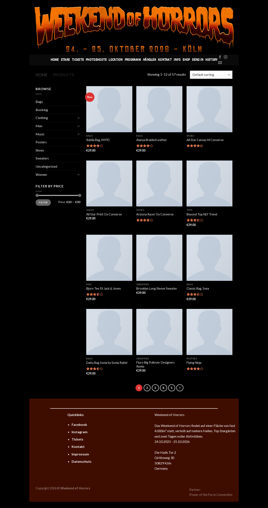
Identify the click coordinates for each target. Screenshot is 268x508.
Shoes (40, 150)
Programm (133, 59)
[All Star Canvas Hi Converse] (210, 109)
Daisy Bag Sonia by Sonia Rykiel (106, 362)
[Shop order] (211, 75)
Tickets (78, 59)
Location (115, 59)
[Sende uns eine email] (220, 63)
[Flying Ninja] (210, 332)
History (211, 59)
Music (40, 134)
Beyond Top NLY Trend (202, 214)
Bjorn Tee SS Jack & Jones (103, 288)
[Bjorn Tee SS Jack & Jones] (109, 258)
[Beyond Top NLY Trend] (210, 184)
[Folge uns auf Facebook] (220, 57)
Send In (197, 59)
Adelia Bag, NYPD (98, 140)
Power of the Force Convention (210, 494)
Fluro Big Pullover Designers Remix (155, 364)
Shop (186, 59)
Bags (39, 102)
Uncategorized (46, 166)
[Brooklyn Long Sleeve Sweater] (159, 258)
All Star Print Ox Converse (104, 214)
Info (177, 59)
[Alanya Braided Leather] (159, 109)
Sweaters (42, 158)
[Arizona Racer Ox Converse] (159, 184)
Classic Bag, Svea (198, 288)
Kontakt (165, 59)
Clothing (42, 118)
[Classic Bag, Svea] (210, 258)
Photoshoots (96, 59)
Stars (65, 59)
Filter (43, 202)
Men (39, 126)
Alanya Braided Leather (151, 140)
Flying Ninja (194, 362)
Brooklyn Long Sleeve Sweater (156, 288)
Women (41, 174)
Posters (41, 142)
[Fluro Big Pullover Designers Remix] (159, 332)
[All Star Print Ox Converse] (109, 184)
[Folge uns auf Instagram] (225, 57)
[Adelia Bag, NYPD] (109, 109)
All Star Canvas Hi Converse (205, 140)
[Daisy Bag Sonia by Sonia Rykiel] (109, 332)
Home (55, 59)
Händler (149, 59)
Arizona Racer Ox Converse (155, 214)
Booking (42, 110)
